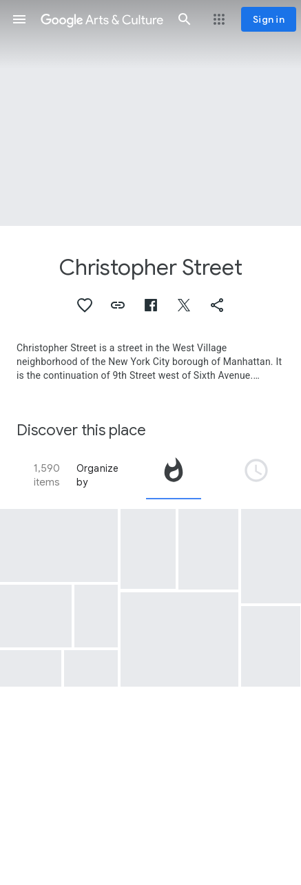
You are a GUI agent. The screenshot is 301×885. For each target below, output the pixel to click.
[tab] (173, 475)
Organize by (97, 475)
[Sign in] (268, 19)
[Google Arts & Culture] (102, 19)
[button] (19, 19)
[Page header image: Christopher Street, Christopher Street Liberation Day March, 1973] (150, 113)
